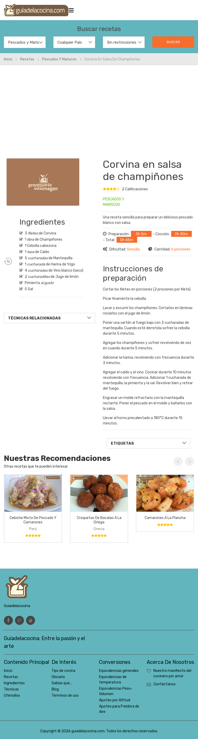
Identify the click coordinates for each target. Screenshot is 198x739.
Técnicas (11, 689)
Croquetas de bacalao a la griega (99, 520)
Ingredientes (14, 683)
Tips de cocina (63, 671)
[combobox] (25, 42)
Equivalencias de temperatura (113, 680)
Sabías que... (62, 683)
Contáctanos (164, 684)
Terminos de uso (65, 695)
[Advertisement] (99, 109)
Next (189, 461)
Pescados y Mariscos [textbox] (25, 42)
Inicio (8, 59)
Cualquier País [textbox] (69, 42)
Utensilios (12, 695)
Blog (55, 689)
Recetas (27, 59)
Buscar (173, 42)
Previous (178, 461)
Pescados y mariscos (59, 59)
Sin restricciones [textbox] (121, 42)
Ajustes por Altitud (114, 700)
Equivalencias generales (119, 671)
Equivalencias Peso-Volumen (116, 691)
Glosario (58, 677)
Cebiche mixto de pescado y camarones (33, 520)
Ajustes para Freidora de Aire (119, 709)
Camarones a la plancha (165, 518)
